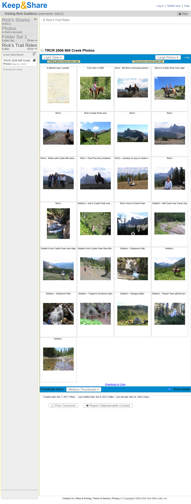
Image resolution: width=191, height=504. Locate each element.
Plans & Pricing (83, 498)
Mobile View (174, 5)
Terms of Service (101, 498)
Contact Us (68, 498)
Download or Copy (115, 384)
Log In (160, 5)
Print (183, 13)
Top (186, 57)
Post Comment (63, 405)
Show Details (181, 389)
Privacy (115, 498)
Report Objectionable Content (108, 405)
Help (186, 5)
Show (32, 40)
